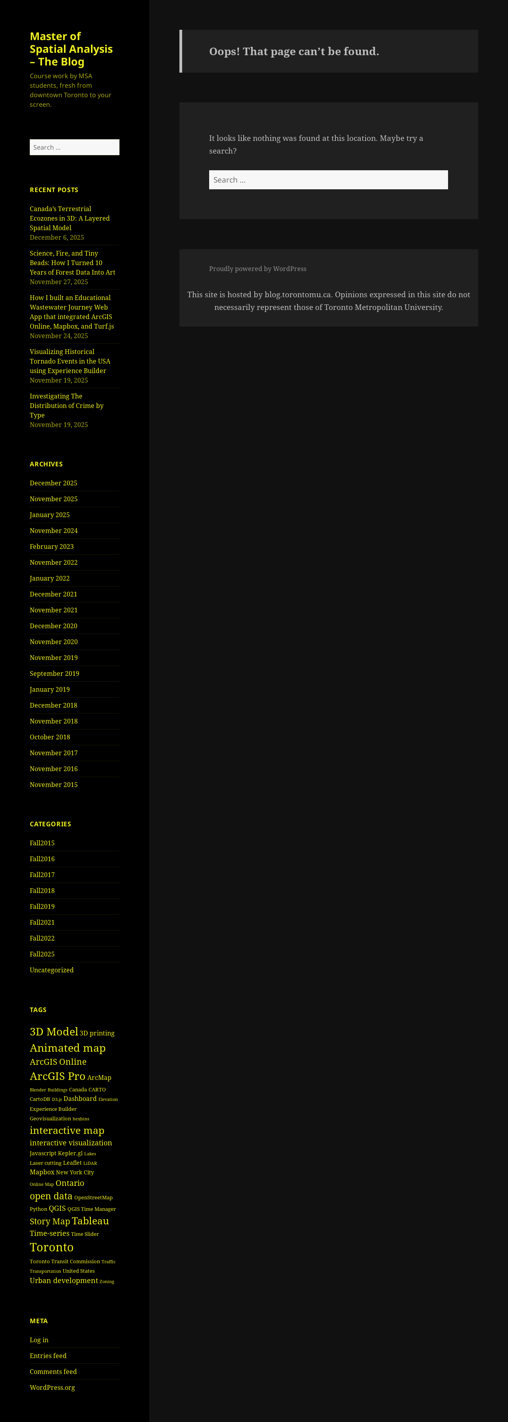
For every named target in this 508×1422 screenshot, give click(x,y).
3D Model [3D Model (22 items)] (54, 1031)
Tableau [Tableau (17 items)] (90, 1220)
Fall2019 (42, 906)
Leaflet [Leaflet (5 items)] (72, 1162)
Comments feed (53, 1371)
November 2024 (54, 530)
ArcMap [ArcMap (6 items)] (99, 1077)
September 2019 (54, 673)
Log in (39, 1339)
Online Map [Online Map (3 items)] (42, 1184)
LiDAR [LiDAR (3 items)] (90, 1163)
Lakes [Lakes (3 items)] (90, 1153)
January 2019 (50, 689)
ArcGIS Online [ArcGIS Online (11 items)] (58, 1061)
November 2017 (54, 753)
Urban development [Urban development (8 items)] (64, 1280)
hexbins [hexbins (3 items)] (81, 1119)
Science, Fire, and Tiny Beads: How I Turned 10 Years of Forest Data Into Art (72, 263)
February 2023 (52, 546)
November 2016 (54, 768)
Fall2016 (42, 858)
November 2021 (54, 610)
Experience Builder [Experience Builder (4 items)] (53, 1108)
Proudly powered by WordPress (257, 268)
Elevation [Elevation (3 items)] (108, 1099)
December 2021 (53, 594)
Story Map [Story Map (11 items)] (50, 1221)
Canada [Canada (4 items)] (78, 1089)
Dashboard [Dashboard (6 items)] (80, 1098)
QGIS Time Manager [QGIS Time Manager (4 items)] (91, 1208)
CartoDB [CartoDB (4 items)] (40, 1099)
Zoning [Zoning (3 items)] (107, 1281)
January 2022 (50, 578)
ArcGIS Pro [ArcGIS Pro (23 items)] (58, 1075)
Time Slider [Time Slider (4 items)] (85, 1233)
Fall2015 (42, 843)
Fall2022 (42, 938)
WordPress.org (52, 1387)
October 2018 (50, 737)
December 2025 (53, 483)
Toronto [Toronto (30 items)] (52, 1247)
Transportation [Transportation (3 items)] (45, 1271)
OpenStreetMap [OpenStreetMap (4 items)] (93, 1197)
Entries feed (48, 1355)
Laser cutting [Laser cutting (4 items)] (46, 1162)
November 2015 (54, 784)
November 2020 (54, 641)
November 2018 (54, 721)
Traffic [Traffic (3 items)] (108, 1261)
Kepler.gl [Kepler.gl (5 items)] (70, 1153)
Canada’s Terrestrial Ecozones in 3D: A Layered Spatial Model (70, 218)
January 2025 (50, 514)
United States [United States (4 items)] (79, 1270)
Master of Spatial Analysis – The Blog (71, 49)
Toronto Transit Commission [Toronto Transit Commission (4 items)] (65, 1261)
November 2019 (54, 657)
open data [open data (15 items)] (51, 1195)
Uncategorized (52, 970)
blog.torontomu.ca (298, 294)
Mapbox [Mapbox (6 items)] (42, 1172)
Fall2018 (42, 890)
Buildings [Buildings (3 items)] (57, 1090)
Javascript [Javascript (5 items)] (43, 1153)
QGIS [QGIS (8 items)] (57, 1208)
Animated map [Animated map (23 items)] (68, 1047)
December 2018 (53, 705)
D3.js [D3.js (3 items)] (57, 1099)
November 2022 (54, 562)
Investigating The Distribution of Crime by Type (67, 405)
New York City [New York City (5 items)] (75, 1172)
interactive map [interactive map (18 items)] (67, 1130)
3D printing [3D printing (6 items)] (97, 1033)
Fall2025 (42, 954)
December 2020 (53, 626)
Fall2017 (42, 874)
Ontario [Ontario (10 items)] (70, 1183)
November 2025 (54, 499)
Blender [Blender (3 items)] (38, 1090)
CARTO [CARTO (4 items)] (97, 1089)
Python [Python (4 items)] (38, 1208)
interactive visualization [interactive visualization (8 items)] (71, 1142)
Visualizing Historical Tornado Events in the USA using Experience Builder (70, 361)
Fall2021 (42, 922)
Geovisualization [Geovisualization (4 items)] (50, 1118)
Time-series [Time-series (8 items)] (49, 1233)
